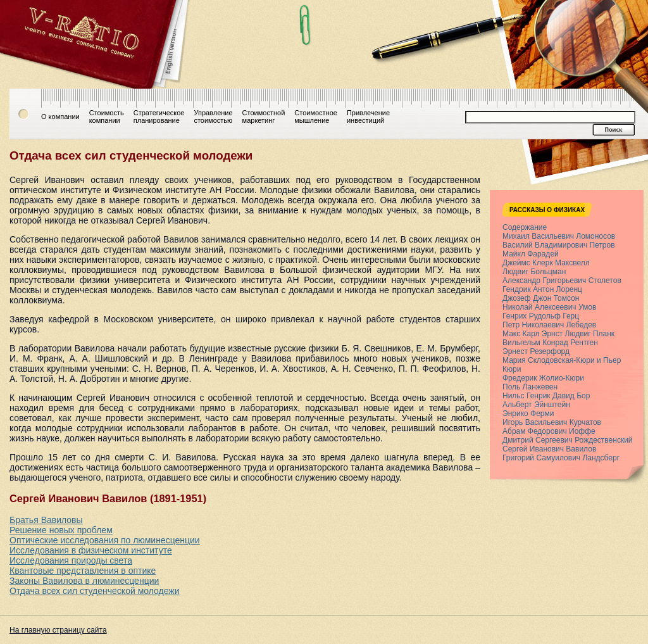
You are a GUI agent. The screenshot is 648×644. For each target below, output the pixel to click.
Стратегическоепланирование (159, 116)
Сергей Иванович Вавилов (549, 449)
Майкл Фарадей (530, 253)
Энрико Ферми (528, 413)
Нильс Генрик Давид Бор (546, 395)
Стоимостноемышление (315, 116)
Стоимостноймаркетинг (263, 116)
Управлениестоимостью (213, 116)
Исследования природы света (70, 560)
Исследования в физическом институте (90, 550)
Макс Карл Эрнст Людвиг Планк (558, 333)
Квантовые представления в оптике (82, 570)
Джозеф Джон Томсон (540, 298)
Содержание (524, 227)
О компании (60, 116)
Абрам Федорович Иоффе (548, 431)
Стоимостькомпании (106, 116)
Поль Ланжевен (530, 386)
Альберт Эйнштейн (536, 404)
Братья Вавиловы (46, 520)
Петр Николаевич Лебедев (549, 324)
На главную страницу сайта (58, 630)
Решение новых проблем (61, 530)
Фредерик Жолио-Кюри (543, 378)
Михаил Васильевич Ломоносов (558, 236)
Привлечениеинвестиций (368, 116)
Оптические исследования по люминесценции (104, 540)
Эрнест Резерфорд (536, 351)
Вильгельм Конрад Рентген (550, 342)
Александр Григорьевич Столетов (561, 280)
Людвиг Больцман (534, 271)
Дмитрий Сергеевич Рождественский (567, 440)
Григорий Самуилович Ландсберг (561, 457)
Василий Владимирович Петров (558, 245)
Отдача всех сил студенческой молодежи (94, 591)
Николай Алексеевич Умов (549, 307)
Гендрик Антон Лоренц (542, 289)
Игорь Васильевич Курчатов (551, 422)
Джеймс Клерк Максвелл (546, 262)
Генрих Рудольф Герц (540, 316)
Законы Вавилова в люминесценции (84, 581)
